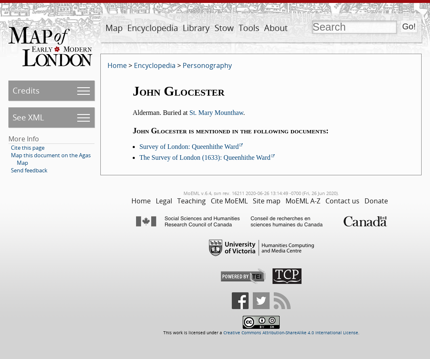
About (276, 28)
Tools (249, 28)
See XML (28, 117)
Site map (267, 201)
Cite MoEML (229, 201)
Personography (207, 65)
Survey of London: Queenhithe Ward (189, 146)
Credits (26, 90)
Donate (376, 201)
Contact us (342, 201)
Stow (224, 28)
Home (117, 65)
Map (114, 28)
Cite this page (28, 147)
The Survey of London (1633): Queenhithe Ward (204, 157)
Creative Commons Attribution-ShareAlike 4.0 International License (290, 333)
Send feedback (29, 170)
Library (196, 28)
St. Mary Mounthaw (216, 112)
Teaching (191, 201)
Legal (164, 201)
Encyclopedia (152, 28)
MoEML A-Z (303, 201)
